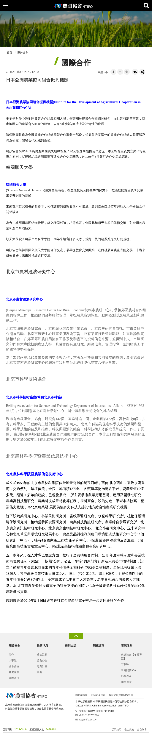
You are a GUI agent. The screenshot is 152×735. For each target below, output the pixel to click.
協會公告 (42, 660)
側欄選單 (5, 5)
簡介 (11, 654)
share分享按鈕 (142, 72)
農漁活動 (42, 654)
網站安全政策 (98, 695)
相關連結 (126, 681)
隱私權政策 (81, 695)
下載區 (125, 664)
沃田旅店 (116, 729)
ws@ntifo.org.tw (87, 719)
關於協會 (23, 52)
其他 (39, 672)
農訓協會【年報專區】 (131, 656)
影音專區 (126, 676)
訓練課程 (98, 645)
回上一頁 (135, 72)
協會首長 (14, 666)
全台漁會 (142, 729)
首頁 (9, 52)
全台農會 (129, 729)
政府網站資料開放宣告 (121, 695)
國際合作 (14, 678)
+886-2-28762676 (89, 715)
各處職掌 (14, 672)
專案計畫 (42, 666)
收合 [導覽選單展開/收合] (76, 636)
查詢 (146, 5)
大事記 (13, 660)
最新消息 (42, 645)
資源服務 (126, 645)
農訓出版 (70, 645)
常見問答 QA (128, 670)
